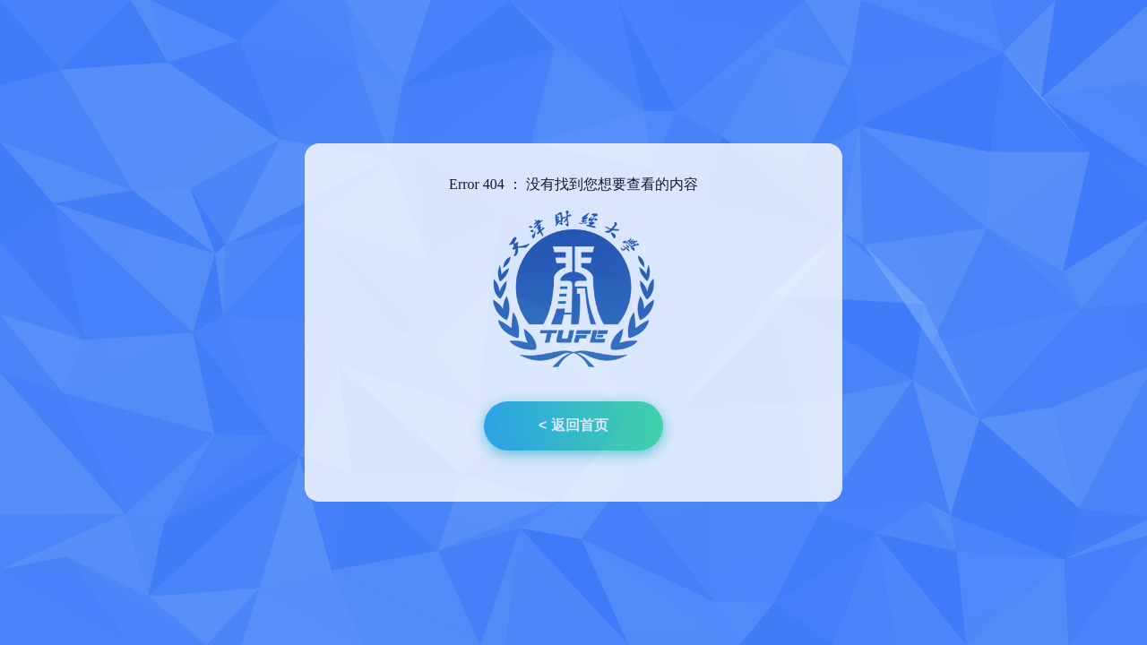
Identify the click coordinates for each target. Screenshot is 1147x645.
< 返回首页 (573, 425)
